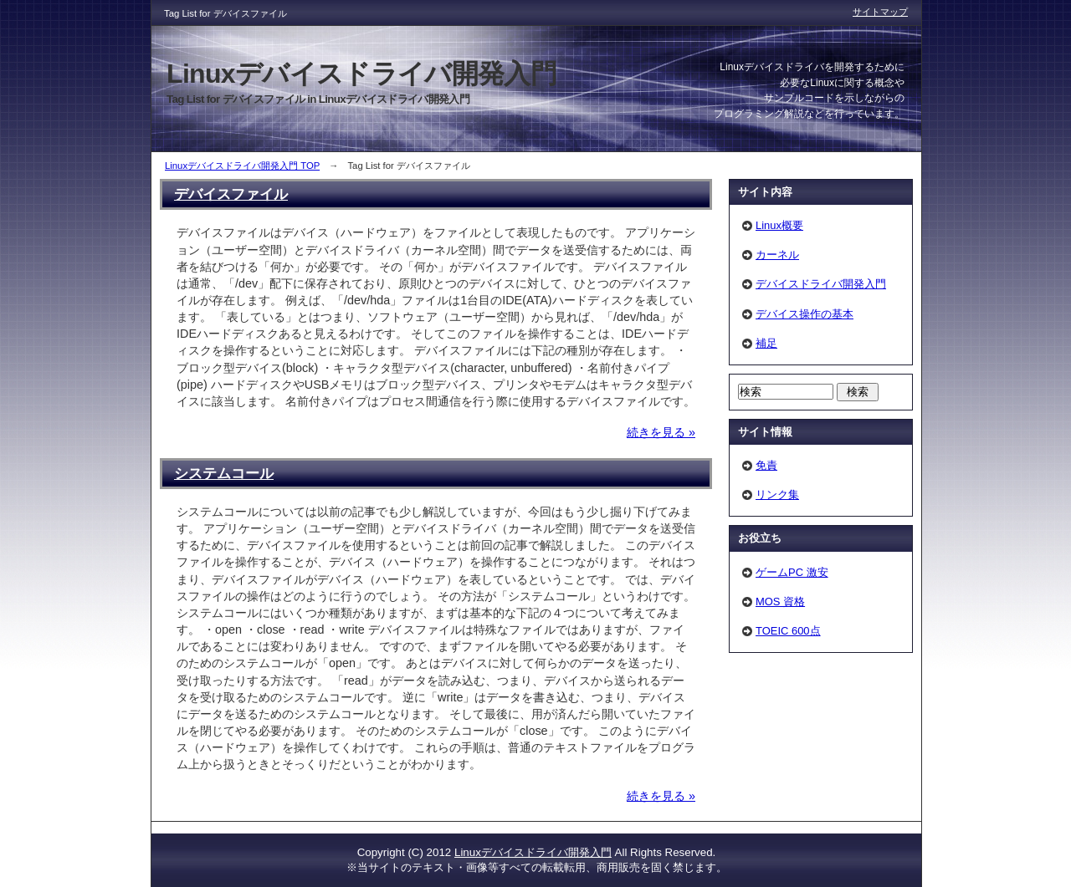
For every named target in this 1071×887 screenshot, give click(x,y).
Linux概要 (779, 225)
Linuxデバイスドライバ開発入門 (533, 852)
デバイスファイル (231, 194)
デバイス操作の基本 (804, 314)
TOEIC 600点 (788, 630)
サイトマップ (880, 12)
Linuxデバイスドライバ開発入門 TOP (242, 166)
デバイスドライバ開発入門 (821, 284)
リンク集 (777, 494)
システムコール (224, 473)
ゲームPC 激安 (792, 572)
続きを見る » (661, 432)
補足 (766, 343)
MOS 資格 (780, 601)
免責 (766, 465)
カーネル (777, 254)
